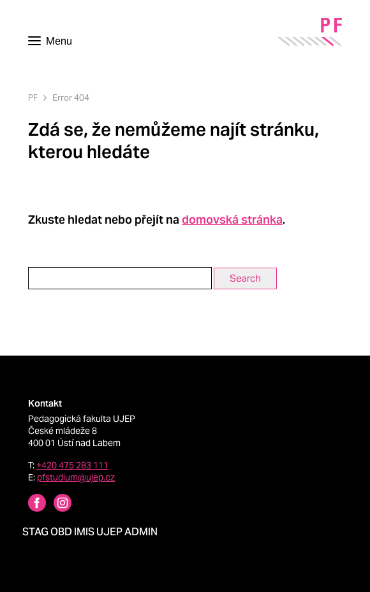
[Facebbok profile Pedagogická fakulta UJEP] (29, 504)
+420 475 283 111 (72, 465)
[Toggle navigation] (50, 41)
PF (33, 97)
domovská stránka (232, 219)
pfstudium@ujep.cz (76, 477)
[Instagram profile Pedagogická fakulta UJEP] (55, 504)
